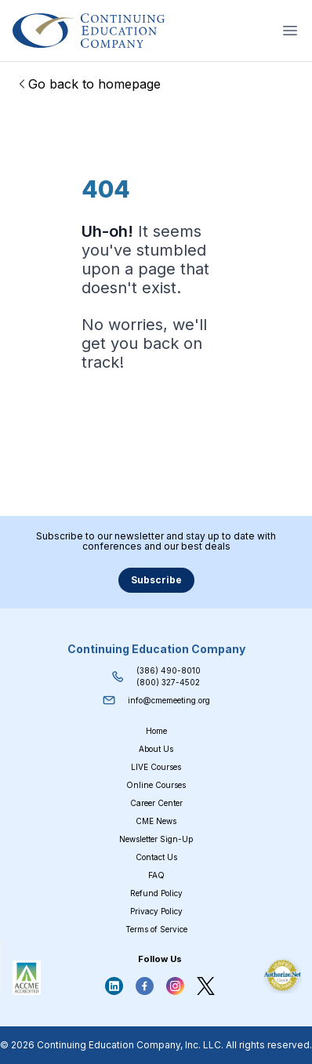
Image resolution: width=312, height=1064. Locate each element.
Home (156, 730)
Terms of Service (156, 929)
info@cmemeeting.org (169, 700)
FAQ (156, 875)
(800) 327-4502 (168, 682)
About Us (156, 749)
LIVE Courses (156, 767)
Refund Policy (156, 893)
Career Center (156, 803)
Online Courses (156, 785)
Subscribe (156, 580)
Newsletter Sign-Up (156, 839)
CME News (156, 821)
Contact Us (156, 857)
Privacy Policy (156, 911)
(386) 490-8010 (168, 670)
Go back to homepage (88, 84)
